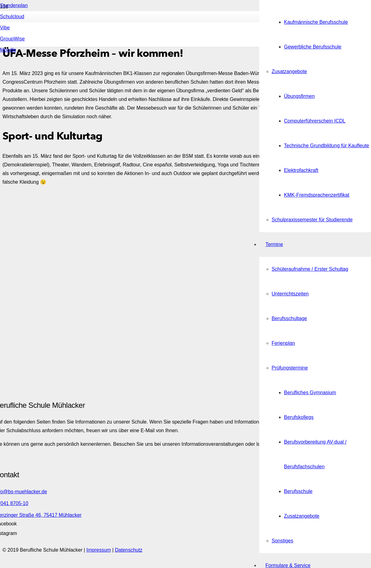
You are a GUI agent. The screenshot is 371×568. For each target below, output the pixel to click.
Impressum (98, 550)
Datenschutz (128, 550)
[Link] (123, 158)
